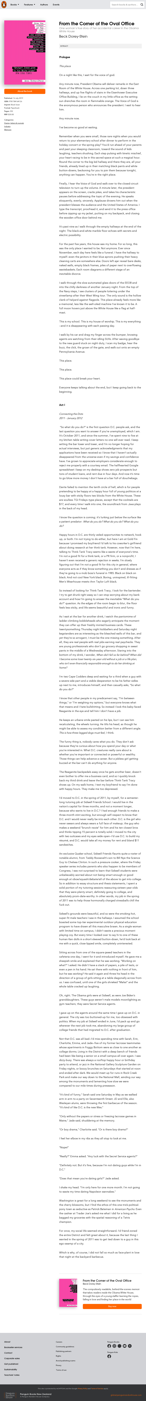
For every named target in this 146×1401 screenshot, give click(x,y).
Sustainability (10, 1369)
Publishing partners (63, 1351)
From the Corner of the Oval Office (107, 1280)
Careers (59, 1342)
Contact (8, 1353)
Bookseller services (13, 1347)
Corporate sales (12, 1358)
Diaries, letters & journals (14, 123)
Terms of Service (97, 1388)
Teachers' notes (11, 1375)
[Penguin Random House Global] (12, 1395)
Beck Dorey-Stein (73, 36)
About (7, 1342)
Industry (7, 126)
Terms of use (61, 1370)
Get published (11, 1364)
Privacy (58, 1365)
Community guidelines (65, 1346)
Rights (58, 1356)
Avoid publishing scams (65, 1360)
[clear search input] (142, 5)
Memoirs (7, 129)
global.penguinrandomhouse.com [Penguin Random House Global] (126, 1394)
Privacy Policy (82, 1388)
